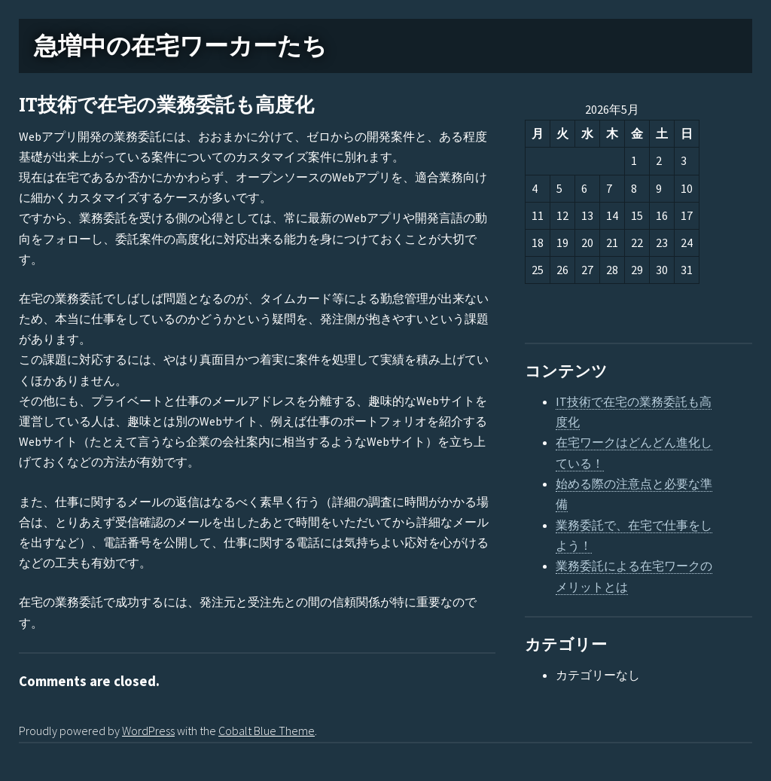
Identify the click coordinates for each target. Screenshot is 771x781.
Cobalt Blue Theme (266, 730)
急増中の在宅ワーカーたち (180, 46)
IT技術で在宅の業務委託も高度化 (166, 105)
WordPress (148, 730)
